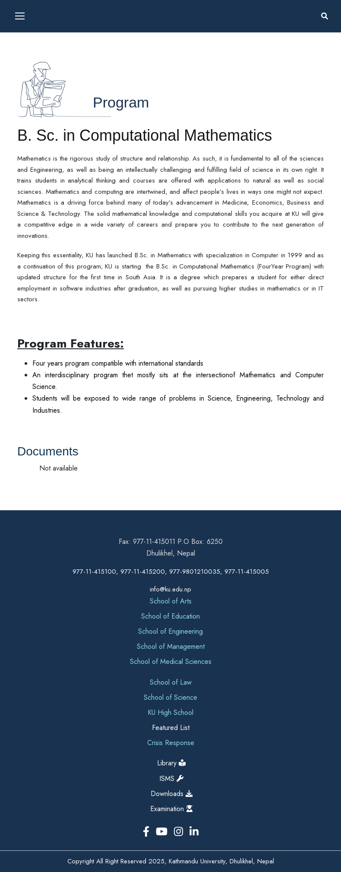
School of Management (171, 646)
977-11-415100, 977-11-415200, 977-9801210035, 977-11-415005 (171, 571)
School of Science (170, 697)
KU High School (170, 712)
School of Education (170, 616)
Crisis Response (170, 743)
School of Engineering (170, 631)
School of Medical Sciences (171, 662)
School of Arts (171, 601)
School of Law (171, 682)
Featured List (170, 728)
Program (121, 102)
